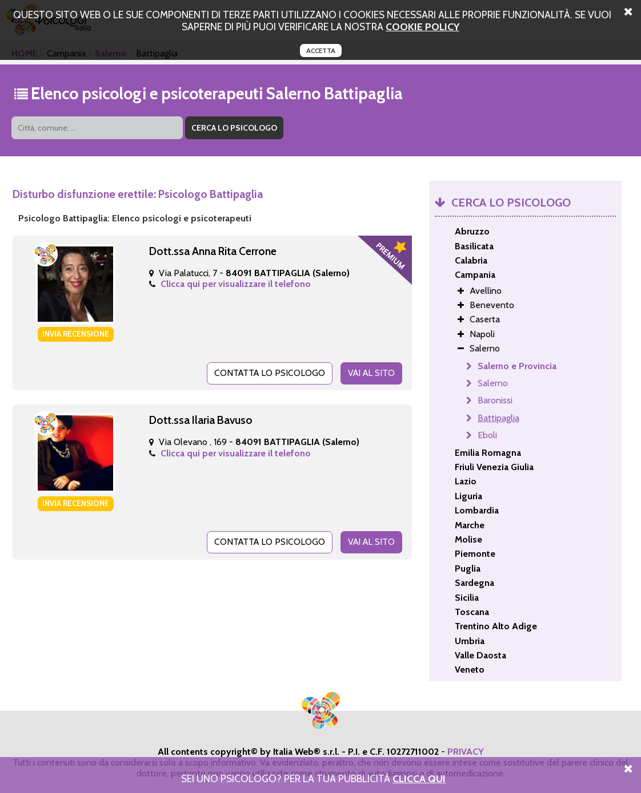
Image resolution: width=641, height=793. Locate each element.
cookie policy (422, 27)
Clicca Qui (419, 778)
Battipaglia (498, 417)
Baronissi (495, 400)
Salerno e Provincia (517, 366)
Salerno (493, 383)
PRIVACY (465, 751)
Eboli (487, 435)
